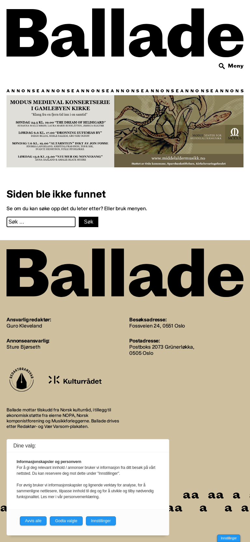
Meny (235, 66)
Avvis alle (33, 521)
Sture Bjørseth (23, 347)
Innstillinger (229, 538)
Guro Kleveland (24, 326)
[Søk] (222, 66)
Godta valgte (66, 521)
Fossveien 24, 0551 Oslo (157, 326)
